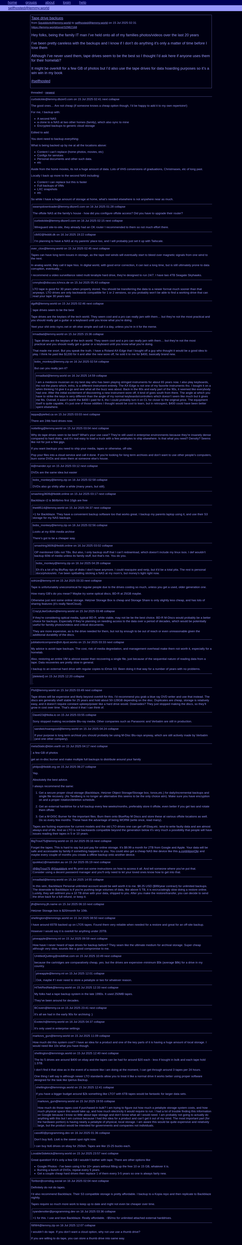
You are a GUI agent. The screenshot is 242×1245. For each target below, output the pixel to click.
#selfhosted (40, 81)
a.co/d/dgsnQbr (189, 851)
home (12, 2)
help (82, 2)
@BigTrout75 (41, 868)
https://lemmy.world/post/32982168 (54, 27)
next (105, 99)
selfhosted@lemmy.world (28, 8)
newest (50, 92)
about (49, 2)
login (67, 2)
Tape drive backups (47, 18)
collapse (114, 99)
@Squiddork (59, 868)
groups (31, 2)
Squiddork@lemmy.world (54, 22)
